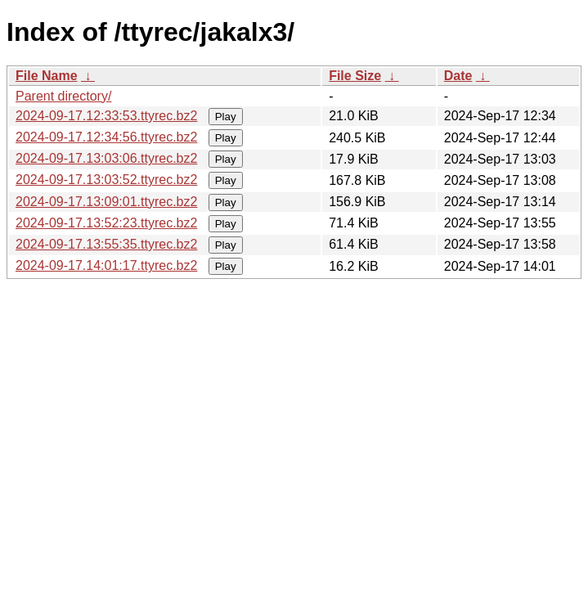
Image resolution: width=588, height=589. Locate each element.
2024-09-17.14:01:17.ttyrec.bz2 (106, 265)
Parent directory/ (63, 96)
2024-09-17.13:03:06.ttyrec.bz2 (106, 158)
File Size (355, 76)
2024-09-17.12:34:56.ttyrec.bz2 (106, 137)
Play (225, 116)
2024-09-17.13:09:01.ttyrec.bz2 (106, 202)
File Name (47, 76)
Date (458, 76)
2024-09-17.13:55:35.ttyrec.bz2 (106, 244)
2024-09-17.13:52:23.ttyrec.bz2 (106, 223)
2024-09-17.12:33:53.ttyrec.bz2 (106, 116)
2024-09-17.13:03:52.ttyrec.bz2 (106, 180)
